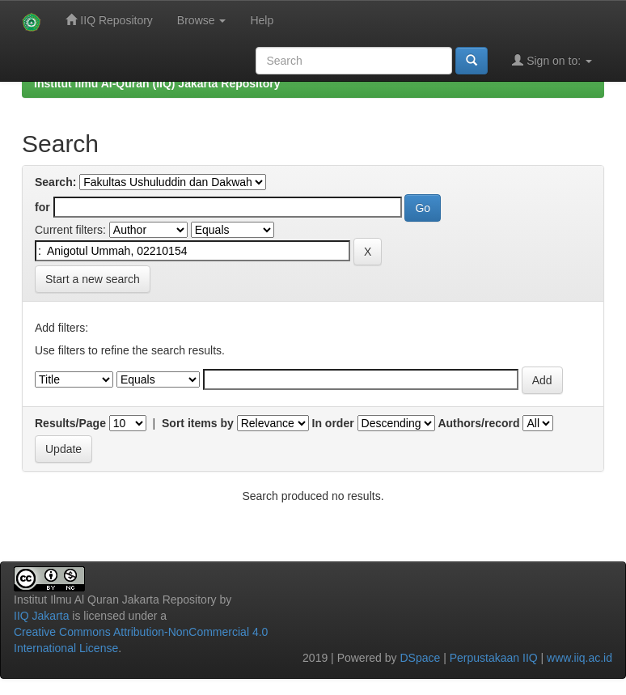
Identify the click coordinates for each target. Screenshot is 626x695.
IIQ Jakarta (41, 615)
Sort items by (198, 423)
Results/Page (70, 423)
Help (261, 20)
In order (333, 423)
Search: (55, 182)
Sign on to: (552, 60)
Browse (201, 20)
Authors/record (478, 423)
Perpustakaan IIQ (494, 657)
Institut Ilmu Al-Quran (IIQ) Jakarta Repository (157, 83)
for (42, 207)
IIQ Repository (109, 20)
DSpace (420, 657)
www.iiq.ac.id (579, 657)
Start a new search (92, 279)
